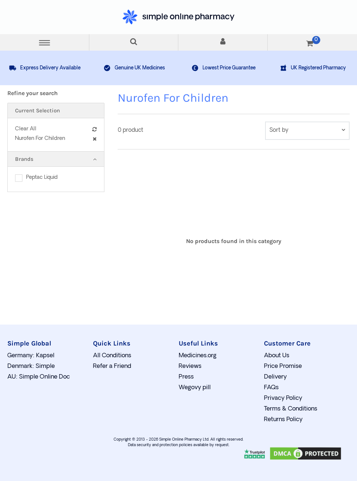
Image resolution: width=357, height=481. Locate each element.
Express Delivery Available (45, 68)
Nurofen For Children (56, 138)
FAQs (271, 388)
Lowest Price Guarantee (223, 68)
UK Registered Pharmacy (312, 68)
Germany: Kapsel (30, 356)
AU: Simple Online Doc (38, 377)
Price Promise (283, 366)
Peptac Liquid (42, 177)
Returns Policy (283, 420)
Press (186, 377)
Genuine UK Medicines (134, 68)
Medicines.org (198, 356)
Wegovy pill (195, 388)
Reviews (190, 366)
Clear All (56, 129)
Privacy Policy (283, 398)
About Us (276, 356)
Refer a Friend (112, 366)
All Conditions (112, 356)
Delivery (275, 377)
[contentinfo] (307, 131)
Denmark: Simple (31, 366)
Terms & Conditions (290, 409)
